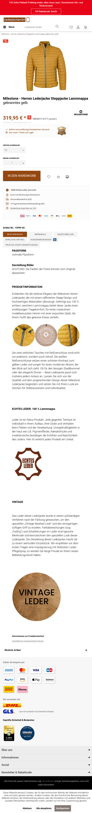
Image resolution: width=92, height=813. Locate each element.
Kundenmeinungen (43, 239)
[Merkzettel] (71, 27)
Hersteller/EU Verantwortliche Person (28, 641)
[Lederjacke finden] (42, 27)
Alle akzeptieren (44, 808)
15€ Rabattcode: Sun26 (46, 11)
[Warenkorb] (86, 27)
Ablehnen (27, 808)
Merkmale (40, 234)
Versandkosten (48, 781)
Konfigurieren (62, 808)
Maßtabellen (66, 234)
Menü (8, 26)
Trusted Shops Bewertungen (21, 245)
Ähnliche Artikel (15, 239)
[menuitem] (9, 27)
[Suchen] (57, 27)
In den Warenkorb (22, 176)
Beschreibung (15, 234)
